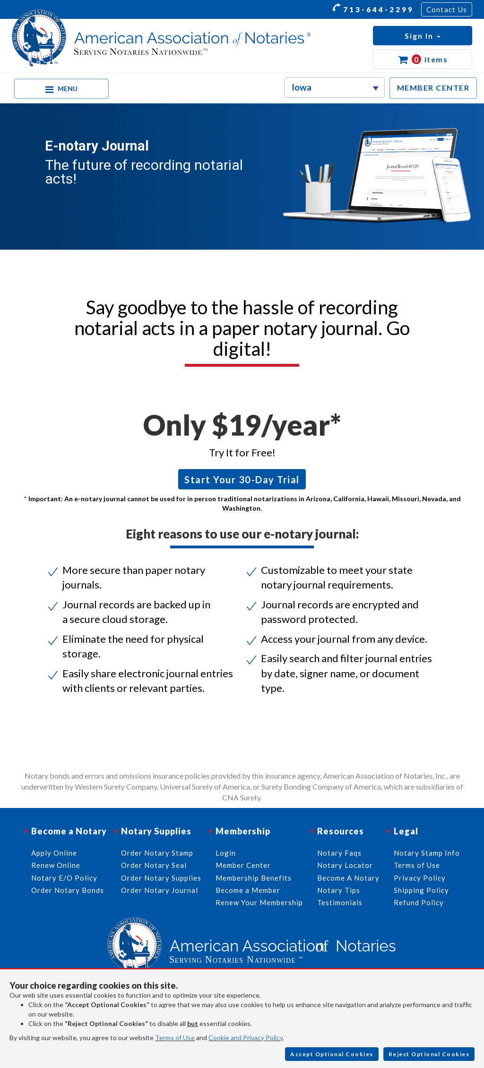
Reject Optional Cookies (429, 1054)
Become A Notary (348, 878)
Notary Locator (345, 865)
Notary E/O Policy (64, 878)
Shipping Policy (421, 890)
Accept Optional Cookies (331, 1054)
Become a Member (248, 890)
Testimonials (340, 902)
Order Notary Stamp (157, 853)
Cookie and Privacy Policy (245, 1038)
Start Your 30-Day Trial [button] (242, 479)
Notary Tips (338, 890)
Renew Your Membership (259, 902)
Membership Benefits (254, 878)
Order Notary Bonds (67, 890)
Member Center (243, 865)
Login (226, 853)
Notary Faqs (339, 853)
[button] (422, 35)
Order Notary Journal (159, 890)
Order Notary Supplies (161, 878)
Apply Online (54, 853)
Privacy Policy (420, 878)
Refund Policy (419, 902)
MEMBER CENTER (433, 87)
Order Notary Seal (154, 865)
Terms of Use (175, 1038)
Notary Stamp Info (427, 853)
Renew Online (55, 865)
